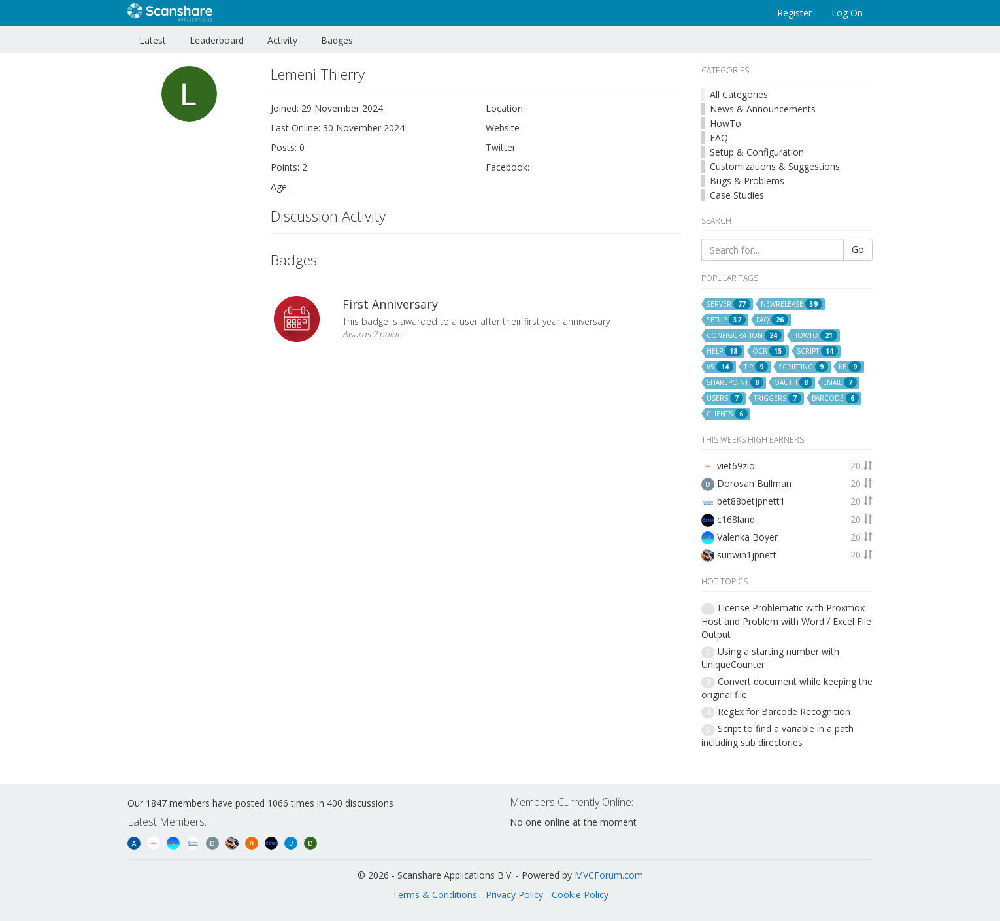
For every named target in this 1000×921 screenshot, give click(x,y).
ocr (769, 351)
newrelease (791, 304)
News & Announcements (763, 109)
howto (814, 335)
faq (772, 319)
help (724, 351)
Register (794, 13)
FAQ (719, 137)
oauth (793, 382)
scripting (803, 366)
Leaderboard (217, 40)
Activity (282, 40)
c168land (736, 519)
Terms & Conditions (434, 894)
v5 (720, 366)
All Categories (739, 94)
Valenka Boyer (747, 537)
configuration (744, 335)
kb (850, 366)
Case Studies (737, 195)
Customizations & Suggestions (775, 166)
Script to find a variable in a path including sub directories (777, 735)
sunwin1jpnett (746, 554)
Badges (337, 40)
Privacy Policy (514, 894)
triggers (777, 398)
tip (756, 366)
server (728, 304)
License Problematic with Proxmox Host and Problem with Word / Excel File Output (786, 620)
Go (858, 249)
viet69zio (736, 466)
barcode (835, 398)
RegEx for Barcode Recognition (784, 711)
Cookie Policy (580, 894)
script (817, 351)
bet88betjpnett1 (751, 501)
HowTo (725, 123)
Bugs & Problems (747, 181)
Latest (152, 40)
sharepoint (735, 382)
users (725, 398)
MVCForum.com (609, 875)
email (840, 382)
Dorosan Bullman (754, 483)
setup (726, 319)
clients (727, 414)
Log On (847, 13)
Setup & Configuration (757, 152)
